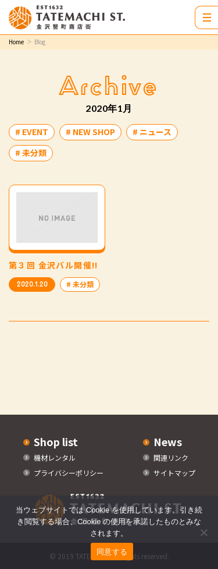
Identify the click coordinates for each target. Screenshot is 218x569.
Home (16, 41)
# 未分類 (31, 152)
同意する (112, 551)
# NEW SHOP (90, 131)
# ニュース (152, 131)
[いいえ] (203, 532)
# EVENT (31, 131)
